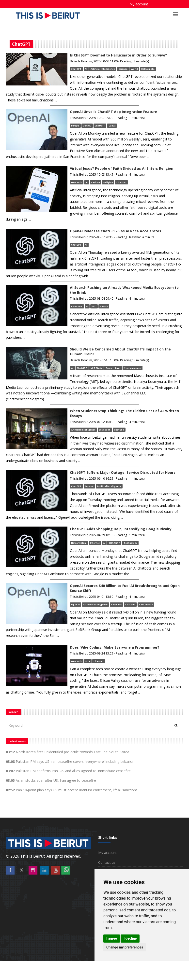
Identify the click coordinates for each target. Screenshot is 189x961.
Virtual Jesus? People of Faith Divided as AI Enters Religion (121, 168)
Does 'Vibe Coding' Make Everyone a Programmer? (114, 647)
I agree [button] (111, 938)
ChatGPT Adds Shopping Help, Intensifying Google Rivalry (121, 529)
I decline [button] (130, 938)
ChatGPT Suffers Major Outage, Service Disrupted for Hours (122, 472)
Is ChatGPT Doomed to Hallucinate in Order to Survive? (118, 55)
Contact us (106, 862)
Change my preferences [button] (124, 947)
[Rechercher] (176, 725)
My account (138, 4)
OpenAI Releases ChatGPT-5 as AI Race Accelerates (115, 231)
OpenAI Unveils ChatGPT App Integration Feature (113, 111)
